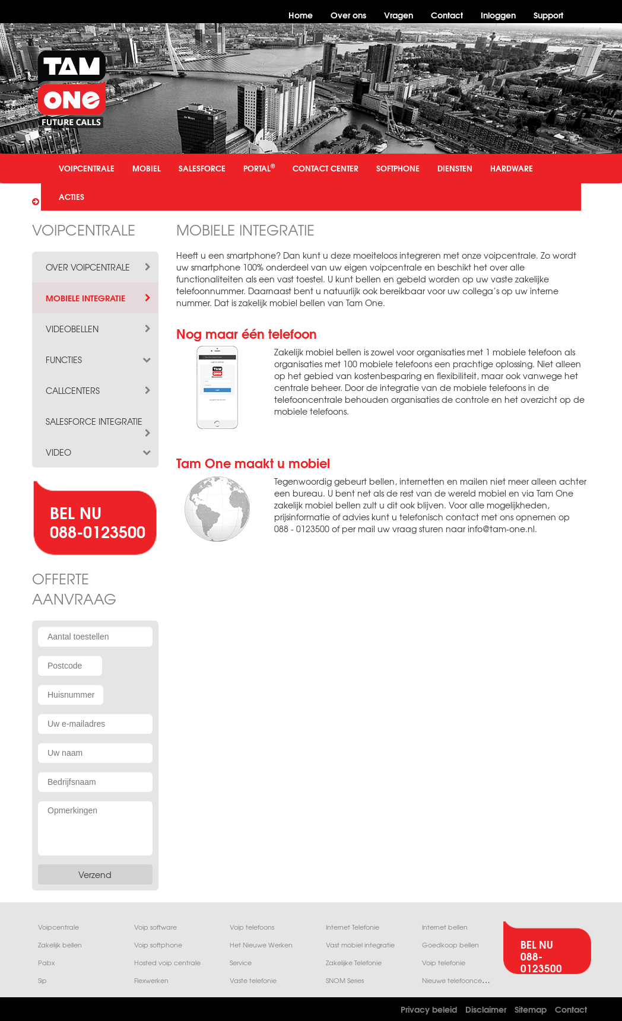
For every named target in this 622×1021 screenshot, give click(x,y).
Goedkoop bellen (450, 945)
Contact (447, 14)
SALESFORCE (202, 168)
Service (241, 963)
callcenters (99, 390)
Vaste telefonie (253, 980)
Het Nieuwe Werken (261, 945)
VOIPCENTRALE (87, 168)
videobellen (99, 329)
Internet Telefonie (352, 927)
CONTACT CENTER (325, 168)
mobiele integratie (99, 298)
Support (548, 14)
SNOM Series (345, 980)
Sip (42, 980)
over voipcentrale (99, 267)
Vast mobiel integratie (360, 945)
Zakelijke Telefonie (354, 963)
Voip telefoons (252, 927)
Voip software (155, 927)
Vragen (398, 14)
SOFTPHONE (398, 168)
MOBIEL (146, 168)
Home (300, 14)
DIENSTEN (454, 168)
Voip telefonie (443, 963)
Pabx (46, 963)
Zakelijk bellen (60, 945)
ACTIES (71, 196)
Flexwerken (151, 980)
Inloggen (498, 14)
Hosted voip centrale (167, 963)
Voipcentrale (58, 927)
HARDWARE (511, 168)
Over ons (348, 14)
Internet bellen (445, 927)
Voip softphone (158, 945)
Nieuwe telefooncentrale (461, 980)
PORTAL (259, 167)
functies (99, 359)
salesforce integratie (99, 421)
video (99, 452)
